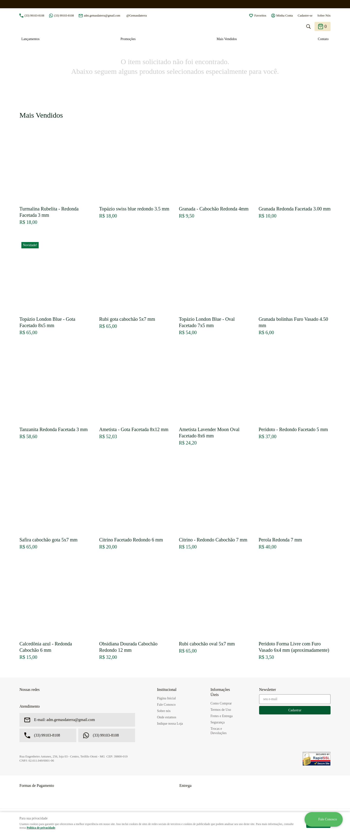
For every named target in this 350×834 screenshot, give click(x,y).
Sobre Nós (324, 15)
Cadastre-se (305, 15)
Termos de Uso (220, 710)
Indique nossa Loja (170, 723)
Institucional (166, 689)
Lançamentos (30, 39)
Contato (323, 39)
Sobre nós (164, 711)
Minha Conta (284, 15)
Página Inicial (166, 698)
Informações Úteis (220, 692)
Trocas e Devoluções (218, 731)
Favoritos (260, 15)
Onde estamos (166, 717)
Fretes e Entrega (221, 716)
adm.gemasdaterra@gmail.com (102, 15)
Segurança (217, 722)
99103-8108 (34, 15)
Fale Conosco (166, 704)
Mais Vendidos (227, 39)
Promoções (128, 39)
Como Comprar (221, 703)
